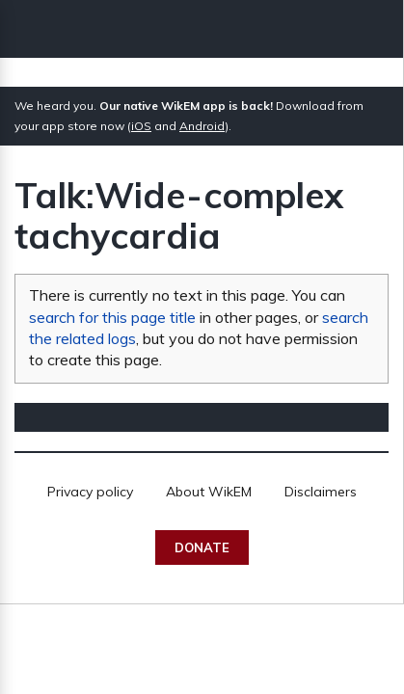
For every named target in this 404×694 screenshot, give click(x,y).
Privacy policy (90, 491)
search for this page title (112, 317)
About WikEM (209, 491)
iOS (141, 126)
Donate (202, 547)
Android (202, 126)
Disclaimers (320, 491)
